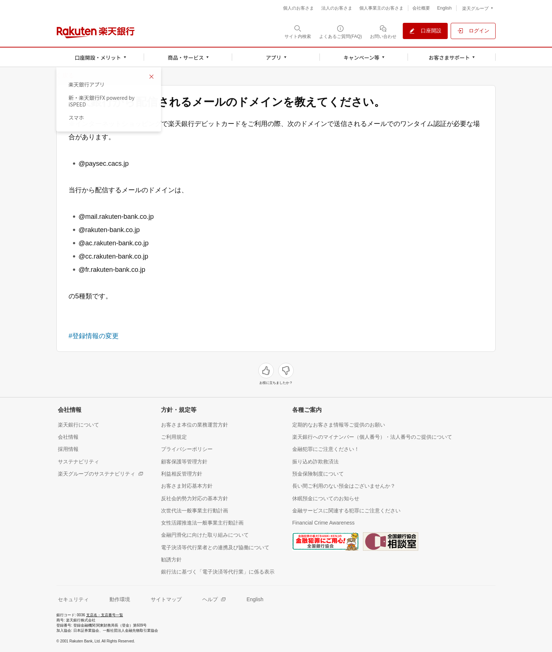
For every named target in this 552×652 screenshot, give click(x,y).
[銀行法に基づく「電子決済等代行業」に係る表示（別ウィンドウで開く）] (218, 571)
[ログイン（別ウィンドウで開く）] (473, 31)
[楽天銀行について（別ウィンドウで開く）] (78, 424)
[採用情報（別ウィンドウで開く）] (68, 448)
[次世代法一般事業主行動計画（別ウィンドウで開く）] (195, 510)
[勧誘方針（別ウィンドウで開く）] (171, 559)
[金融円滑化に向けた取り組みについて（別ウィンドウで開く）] (205, 534)
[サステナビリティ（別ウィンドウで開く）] (78, 461)
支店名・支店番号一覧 (104, 615)
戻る (68, 75)
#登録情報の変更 (94, 336)
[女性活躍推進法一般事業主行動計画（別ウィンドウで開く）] (202, 522)
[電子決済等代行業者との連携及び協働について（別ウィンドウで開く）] (215, 547)
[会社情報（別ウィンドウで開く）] (68, 436)
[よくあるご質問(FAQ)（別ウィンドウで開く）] (340, 32)
